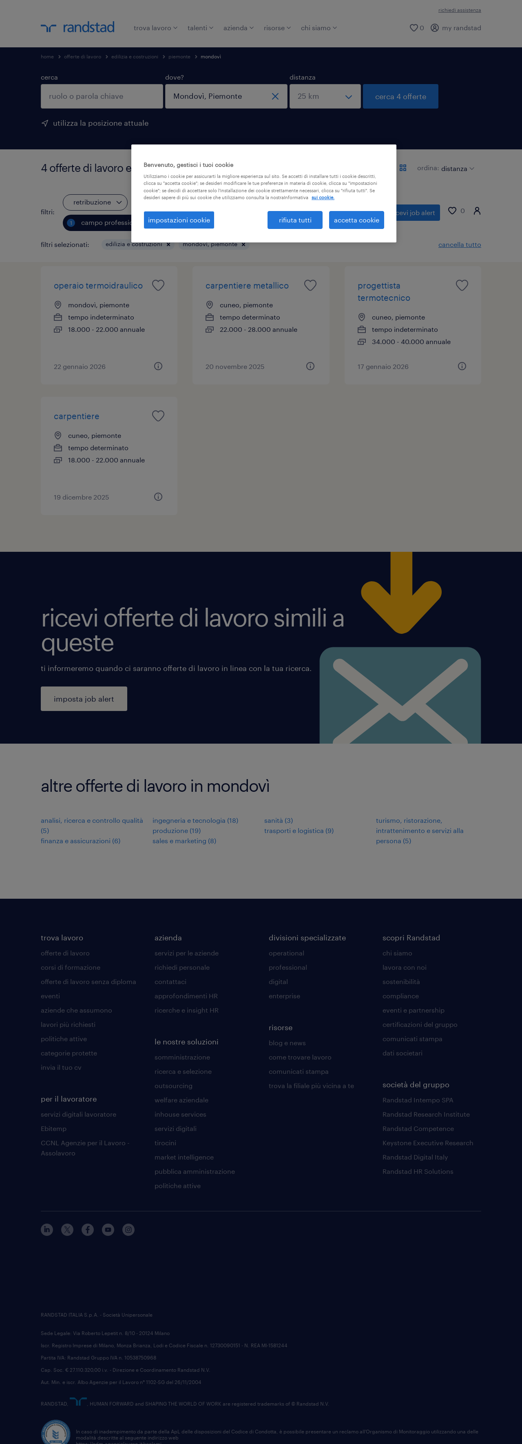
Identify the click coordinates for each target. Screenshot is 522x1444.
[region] (263, 193)
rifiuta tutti (295, 220)
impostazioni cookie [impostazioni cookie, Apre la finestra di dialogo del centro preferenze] (179, 220)
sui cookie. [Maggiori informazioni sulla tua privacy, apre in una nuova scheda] (323, 197)
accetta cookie (356, 220)
